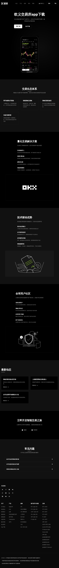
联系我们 (3, 511)
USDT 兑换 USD (34, 511)
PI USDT (44, 516)
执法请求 (3, 524)
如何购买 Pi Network (47, 547)
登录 (49, 3)
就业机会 (3, 509)
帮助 (33, 3)
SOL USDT (44, 519)
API (21, 506)
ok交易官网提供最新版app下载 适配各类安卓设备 (29, 560)
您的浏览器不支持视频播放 (29, 54)
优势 (25, 3)
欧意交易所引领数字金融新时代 (34, 557)
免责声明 (3, 519)
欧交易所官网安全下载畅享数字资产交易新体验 (11, 563)
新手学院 (11, 516)
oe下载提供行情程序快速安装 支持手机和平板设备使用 (16, 557)
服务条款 (3, 514)
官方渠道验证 (23, 522)
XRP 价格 (44, 534)
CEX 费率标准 (24, 511)
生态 (16, 3)
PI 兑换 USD (33, 519)
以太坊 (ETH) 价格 (46, 527)
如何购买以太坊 (45, 542)
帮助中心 (22, 519)
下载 (55, 3)
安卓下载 (27, 26)
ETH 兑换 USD (34, 509)
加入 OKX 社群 (24, 527)
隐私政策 (3, 516)
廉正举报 (3, 522)
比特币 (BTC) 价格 (46, 524)
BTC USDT (44, 511)
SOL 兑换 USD (34, 514)
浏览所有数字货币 (13, 514)
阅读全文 (6, 387)
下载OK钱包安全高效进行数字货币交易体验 (10, 560)
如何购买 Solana (46, 544)
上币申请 (22, 514)
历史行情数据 (23, 509)
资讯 (29, 3)
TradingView (12, 519)
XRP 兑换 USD (34, 516)
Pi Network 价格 (46, 529)
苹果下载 (18, 26)
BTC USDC (44, 506)
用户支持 (22, 516)
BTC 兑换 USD (34, 506)
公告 (22, 524)
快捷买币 (11, 506)
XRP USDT (44, 522)
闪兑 (10, 509)
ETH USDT (44, 514)
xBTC (10, 522)
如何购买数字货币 (46, 537)
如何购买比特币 (45, 539)
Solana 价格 (45, 532)
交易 (10, 511)
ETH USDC (44, 509)
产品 (21, 3)
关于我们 (3, 506)
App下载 (3, 527)
